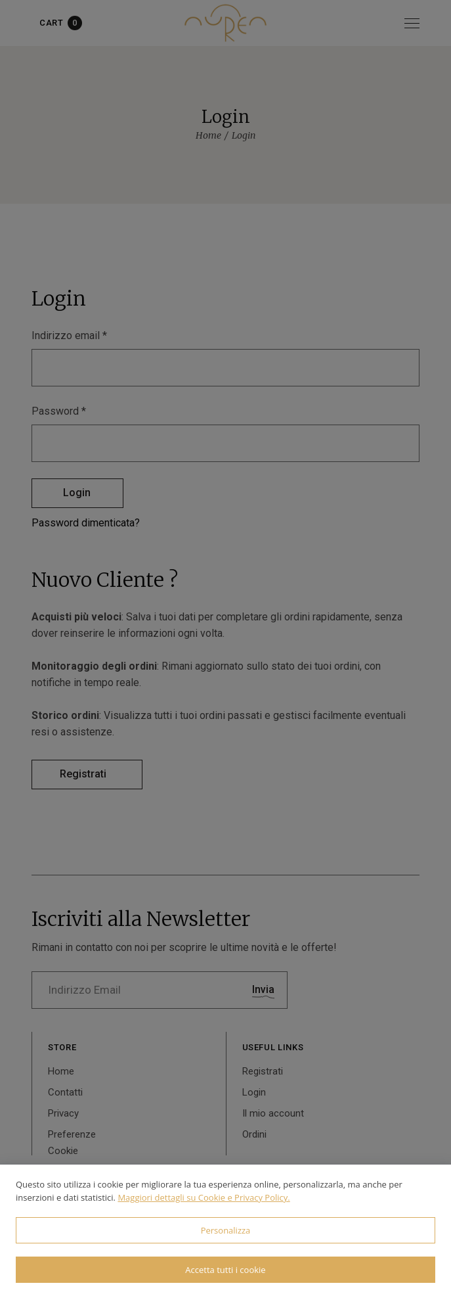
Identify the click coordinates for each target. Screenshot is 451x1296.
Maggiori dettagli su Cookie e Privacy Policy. (204, 1197)
